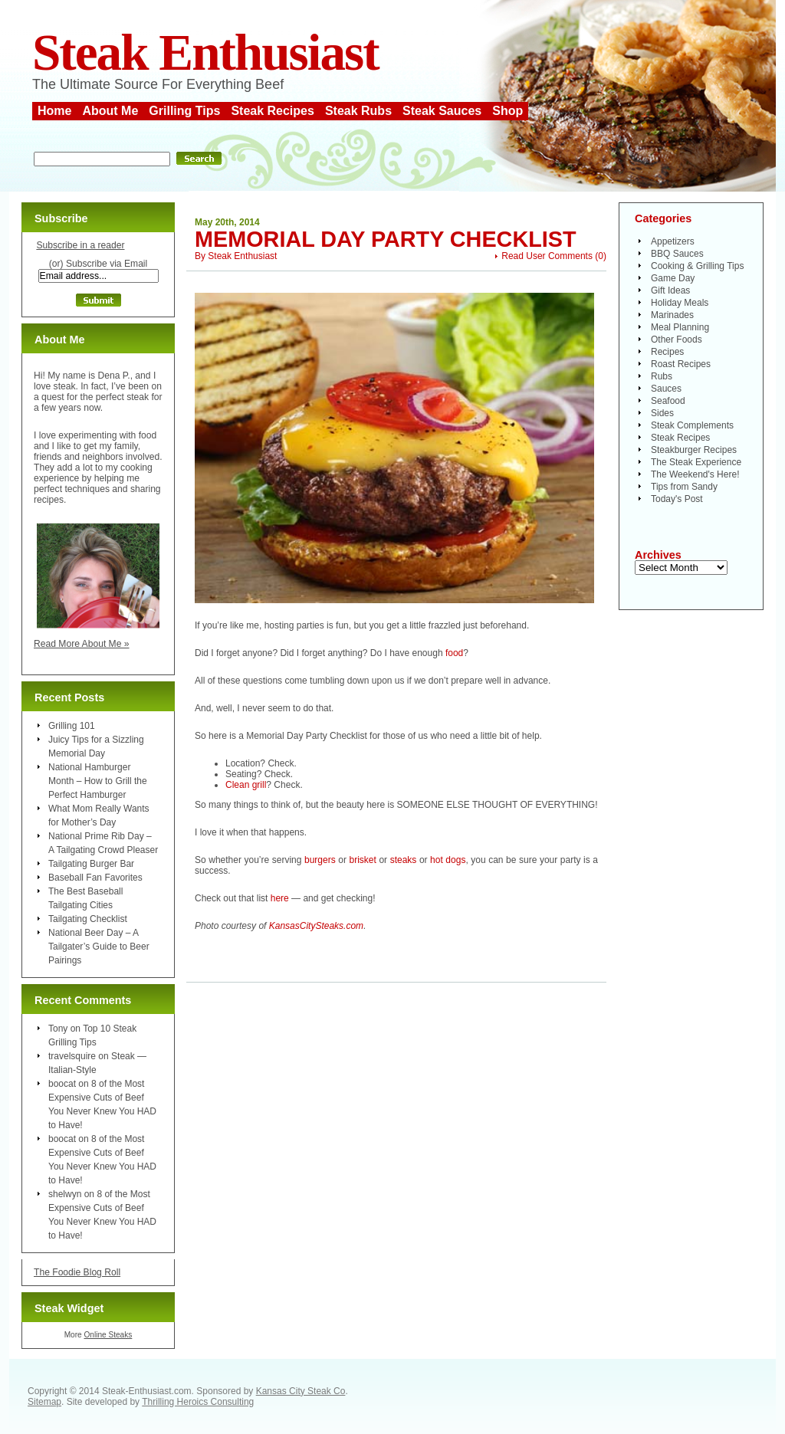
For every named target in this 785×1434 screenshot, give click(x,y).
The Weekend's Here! (695, 474)
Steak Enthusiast (205, 52)
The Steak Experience (696, 462)
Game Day (673, 278)
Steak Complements (692, 425)
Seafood (668, 400)
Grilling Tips (184, 110)
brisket (362, 860)
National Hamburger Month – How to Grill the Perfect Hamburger (97, 781)
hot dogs (447, 860)
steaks (403, 860)
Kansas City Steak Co (301, 1391)
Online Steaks (108, 1335)
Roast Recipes (681, 364)
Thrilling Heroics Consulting (198, 1401)
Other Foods (676, 339)
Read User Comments (547, 256)
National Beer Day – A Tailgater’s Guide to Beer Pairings (98, 946)
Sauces (666, 388)
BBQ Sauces (677, 253)
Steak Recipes (272, 110)
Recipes (667, 351)
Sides (662, 413)
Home (54, 110)
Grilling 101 (71, 725)
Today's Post (677, 499)
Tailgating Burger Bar (91, 863)
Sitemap (44, 1401)
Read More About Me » (82, 643)
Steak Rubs (358, 110)
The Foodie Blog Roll (77, 1272)
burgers (320, 860)
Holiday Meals (679, 302)
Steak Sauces (441, 110)
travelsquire (72, 1056)
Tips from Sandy (684, 486)
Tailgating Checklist (87, 919)
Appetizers (673, 241)
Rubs (661, 376)
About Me (110, 110)
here (280, 898)
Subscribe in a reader (80, 245)
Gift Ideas (670, 290)
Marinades (672, 315)
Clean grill (245, 784)
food (454, 653)
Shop (507, 110)
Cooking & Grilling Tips (697, 266)
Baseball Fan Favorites (95, 877)
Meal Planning (680, 327)
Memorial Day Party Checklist (385, 239)
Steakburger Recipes (694, 450)
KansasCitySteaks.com (316, 925)
